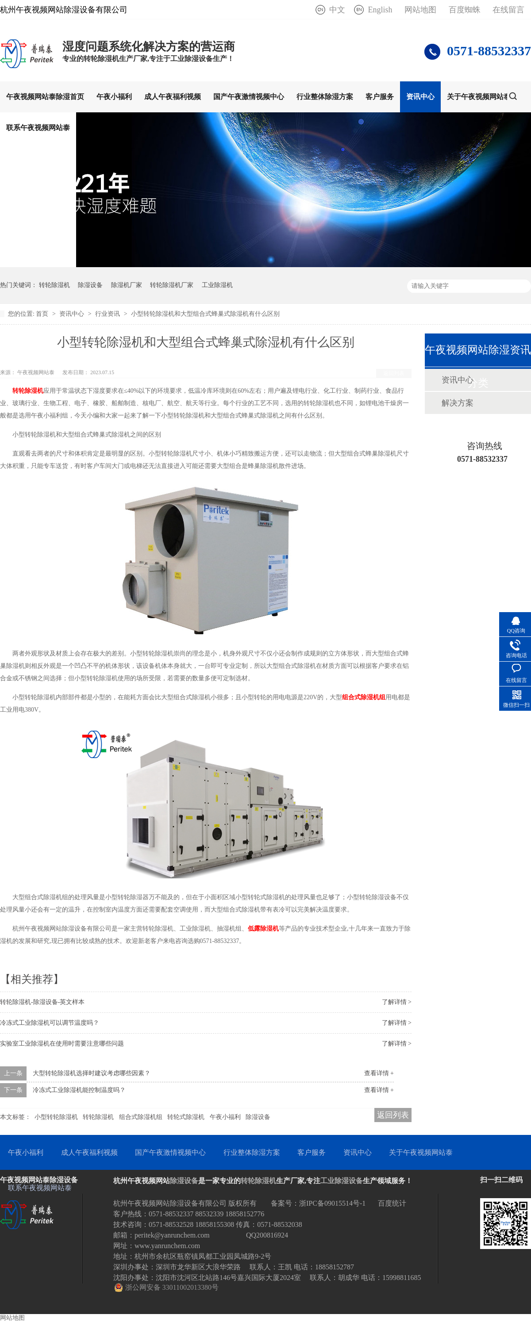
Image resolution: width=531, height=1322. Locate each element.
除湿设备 (90, 285)
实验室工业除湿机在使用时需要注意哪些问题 (62, 1043)
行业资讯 (108, 313)
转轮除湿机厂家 (171, 285)
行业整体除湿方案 (324, 96)
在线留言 (508, 9)
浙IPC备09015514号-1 (332, 1203)
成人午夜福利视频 (172, 96)
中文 (337, 9)
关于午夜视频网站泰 (479, 96)
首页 (43, 313)
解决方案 (457, 403)
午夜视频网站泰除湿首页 (45, 96)
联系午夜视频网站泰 (38, 127)
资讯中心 (420, 96)
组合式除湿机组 (140, 1117)
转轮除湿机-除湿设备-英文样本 (42, 1002)
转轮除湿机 (54, 285)
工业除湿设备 (341, 1180)
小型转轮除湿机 (56, 1117)
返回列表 (393, 373)
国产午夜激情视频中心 (248, 96)
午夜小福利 (114, 96)
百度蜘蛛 (465, 9)
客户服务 (380, 96)
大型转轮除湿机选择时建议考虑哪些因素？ (91, 1073)
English (380, 9)
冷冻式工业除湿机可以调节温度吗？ (49, 1022)
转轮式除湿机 (185, 1117)
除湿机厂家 (126, 285)
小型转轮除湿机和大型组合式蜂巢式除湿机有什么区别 (205, 313)
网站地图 (420, 9)
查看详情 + (379, 1073)
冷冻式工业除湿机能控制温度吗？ (79, 1090)
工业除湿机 (217, 285)
